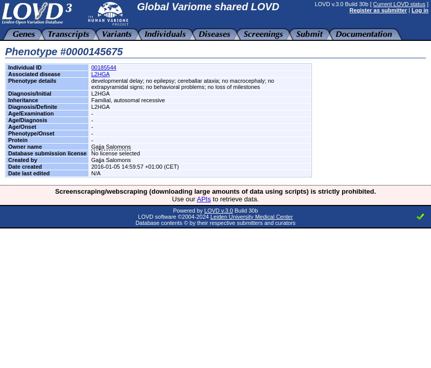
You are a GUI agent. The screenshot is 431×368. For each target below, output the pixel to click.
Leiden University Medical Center (251, 217)
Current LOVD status (399, 4)
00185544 (103, 67)
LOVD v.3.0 (219, 211)
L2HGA (100, 74)
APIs (204, 199)
